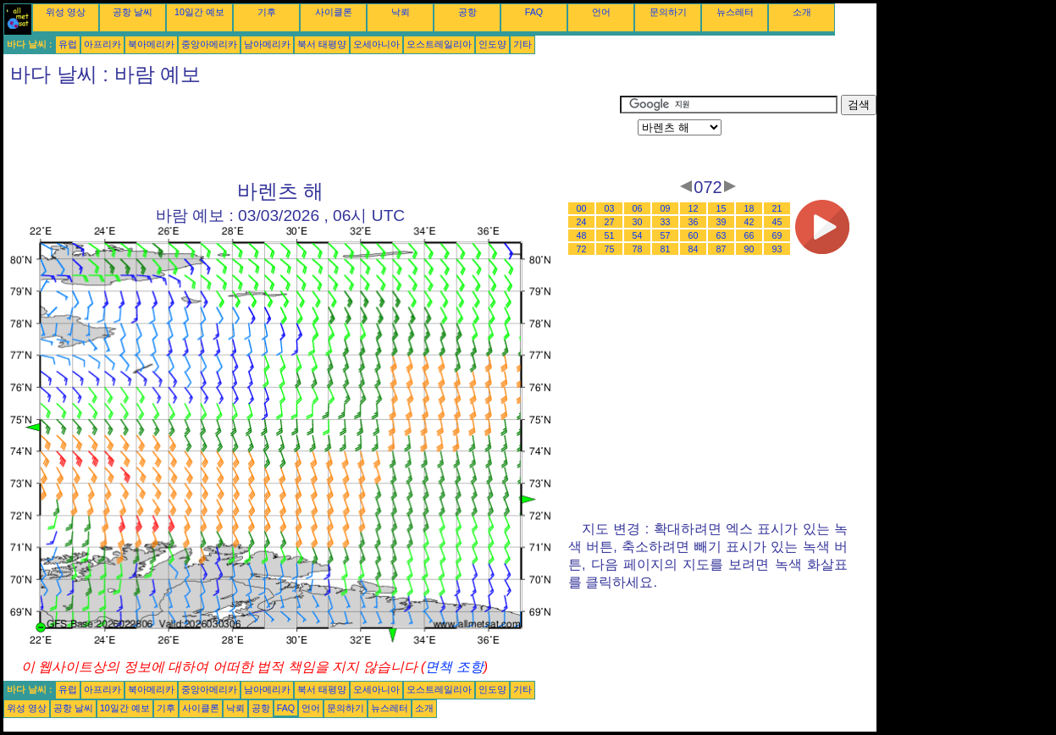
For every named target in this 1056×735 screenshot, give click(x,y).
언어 (601, 12)
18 (749, 208)
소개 (802, 12)
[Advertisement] (311, 133)
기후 (266, 12)
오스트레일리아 (439, 44)
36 (693, 222)
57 (666, 235)
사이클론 (333, 12)
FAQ (534, 12)
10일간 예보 (199, 12)
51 (610, 235)
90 (749, 249)
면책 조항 (454, 667)
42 (749, 222)
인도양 (492, 44)
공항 (467, 12)
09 (666, 208)
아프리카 (102, 44)
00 (582, 208)
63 (721, 235)
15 (721, 208)
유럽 (67, 44)
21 (777, 208)
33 (666, 222)
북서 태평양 (321, 44)
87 (721, 249)
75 (610, 249)
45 (777, 222)
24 (582, 222)
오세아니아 (376, 44)
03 (610, 208)
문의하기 (668, 12)
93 (777, 249)
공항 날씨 (132, 12)
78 (638, 249)
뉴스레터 (735, 12)
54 (638, 235)
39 (721, 222)
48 (582, 235)
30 (638, 222)
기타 (522, 44)
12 (693, 208)
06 (638, 208)
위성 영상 (66, 12)
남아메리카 (267, 44)
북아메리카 (151, 44)
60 (693, 235)
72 (582, 249)
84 (693, 249)
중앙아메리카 (209, 44)
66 (749, 235)
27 (610, 222)
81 (666, 249)
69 (777, 235)
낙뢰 (400, 12)
